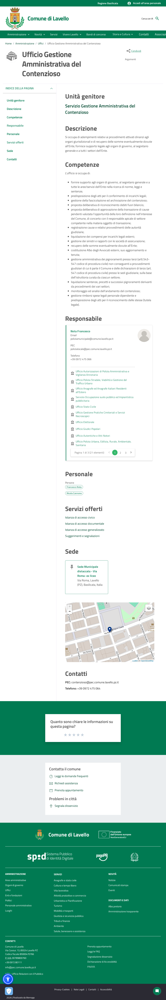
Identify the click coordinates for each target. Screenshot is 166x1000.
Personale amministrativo (18, 905)
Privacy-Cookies (62, 989)
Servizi (58, 874)
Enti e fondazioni (13, 895)
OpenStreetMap (147, 661)
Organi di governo (14, 885)
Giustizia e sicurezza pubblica (68, 916)
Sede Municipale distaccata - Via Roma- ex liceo (87, 571)
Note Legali (79, 989)
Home (8, 43)
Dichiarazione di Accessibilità (102, 962)
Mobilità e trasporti (63, 911)
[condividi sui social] (133, 50)
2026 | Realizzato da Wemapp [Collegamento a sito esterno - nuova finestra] (20, 997)
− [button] (70, 611)
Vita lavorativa (61, 890)
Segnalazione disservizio (99, 957)
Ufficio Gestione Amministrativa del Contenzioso (74, 43)
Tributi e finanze (62, 921)
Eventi (111, 890)
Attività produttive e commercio (70, 895)
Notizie (112, 880)
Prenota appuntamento (99, 946)
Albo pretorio (115, 906)
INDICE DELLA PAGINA (21, 88)
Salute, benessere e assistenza (69, 931)
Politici (8, 900)
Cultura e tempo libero (65, 885)
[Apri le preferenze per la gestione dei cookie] (9, 991)
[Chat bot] (157, 991)
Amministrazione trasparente (123, 911)
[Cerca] (157, 18)
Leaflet (135, 661)
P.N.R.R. (91, 967)
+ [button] (70, 606)
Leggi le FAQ (93, 951)
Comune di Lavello (48, 18)
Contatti (10, 941)
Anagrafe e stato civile (65, 880)
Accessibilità (106, 989)
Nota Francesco (80, 331)
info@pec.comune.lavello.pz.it (20, 967)
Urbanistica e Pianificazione (68, 901)
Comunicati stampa (118, 885)
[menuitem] (96, 34)
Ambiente (59, 926)
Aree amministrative (15, 880)
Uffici (41, 43)
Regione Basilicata (108, 3)
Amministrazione (24, 43)
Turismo (58, 906)
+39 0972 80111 (13, 962)
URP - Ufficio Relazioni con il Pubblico (24, 974)
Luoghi (8, 910)
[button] (144, 3)
